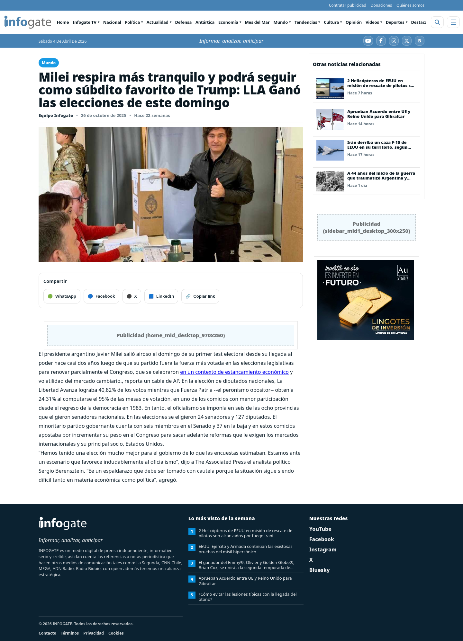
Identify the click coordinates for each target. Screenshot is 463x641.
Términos (70, 633)
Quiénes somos (410, 5)
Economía (228, 22)
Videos (372, 22)
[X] (407, 41)
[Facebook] (381, 41)
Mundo (281, 22)
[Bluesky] (419, 41)
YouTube (320, 528)
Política (132, 22)
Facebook (321, 539)
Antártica (204, 22)
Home (63, 22)
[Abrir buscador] (437, 22)
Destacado (421, 22)
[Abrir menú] (453, 22)
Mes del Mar (257, 22)
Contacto (47, 633)
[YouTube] (368, 41)
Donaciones (381, 5)
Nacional (112, 22)
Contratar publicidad (347, 5)
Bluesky (319, 570)
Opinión (354, 22)
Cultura (331, 22)
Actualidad (157, 22)
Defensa (183, 22)
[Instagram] (394, 41)
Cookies (116, 633)
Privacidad (93, 633)
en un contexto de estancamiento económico (234, 371)
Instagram (323, 549)
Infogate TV (84, 22)
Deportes (395, 22)
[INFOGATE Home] (27, 22)
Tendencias (306, 22)
